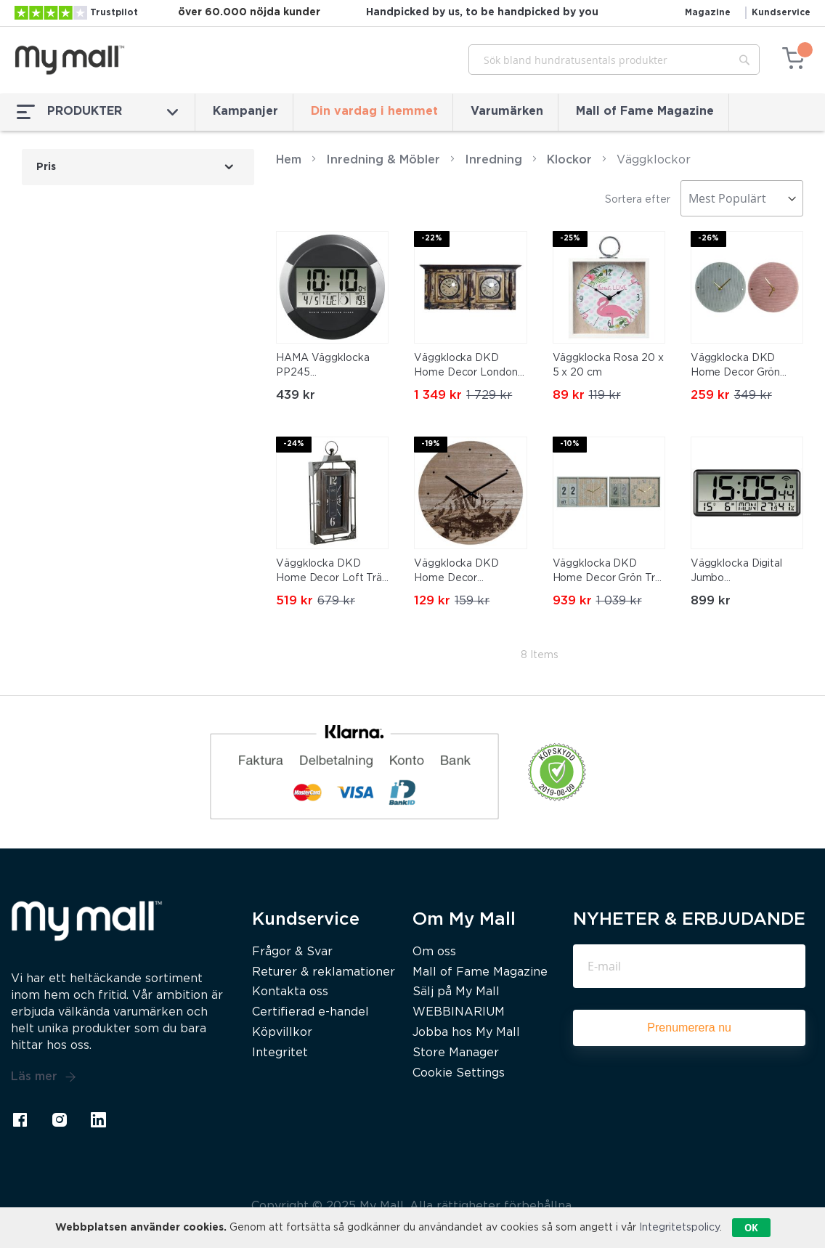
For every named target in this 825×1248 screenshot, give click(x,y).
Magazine (708, 13)
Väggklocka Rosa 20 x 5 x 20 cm (608, 365)
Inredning (493, 160)
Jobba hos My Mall (466, 1032)
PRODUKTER (97, 112)
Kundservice (781, 13)
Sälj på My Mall (456, 991)
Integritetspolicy (679, 1227)
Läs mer (43, 1077)
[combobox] (614, 59)
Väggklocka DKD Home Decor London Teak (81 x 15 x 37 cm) (468, 367)
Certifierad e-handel (310, 1012)
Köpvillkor (282, 1032)
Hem (288, 160)
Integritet (280, 1053)
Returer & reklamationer (323, 972)
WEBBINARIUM (458, 1012)
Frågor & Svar (292, 952)
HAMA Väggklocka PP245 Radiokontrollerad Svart (323, 367)
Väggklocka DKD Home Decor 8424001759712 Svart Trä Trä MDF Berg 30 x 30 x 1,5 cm (470, 572)
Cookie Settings (458, 1073)
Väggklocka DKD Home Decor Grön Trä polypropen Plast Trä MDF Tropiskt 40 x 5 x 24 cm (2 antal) (607, 572)
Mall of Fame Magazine (645, 111)
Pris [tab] (46, 167)
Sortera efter (637, 199)
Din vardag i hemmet (374, 111)
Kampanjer (245, 111)
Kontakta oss (290, 991)
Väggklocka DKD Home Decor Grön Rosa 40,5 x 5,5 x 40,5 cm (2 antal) (746, 367)
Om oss (434, 952)
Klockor (569, 160)
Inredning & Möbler (383, 160)
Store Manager (455, 1053)
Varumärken (507, 111)
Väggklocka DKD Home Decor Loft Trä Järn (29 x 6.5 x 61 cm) (331, 572)
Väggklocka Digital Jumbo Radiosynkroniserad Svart (739, 572)
